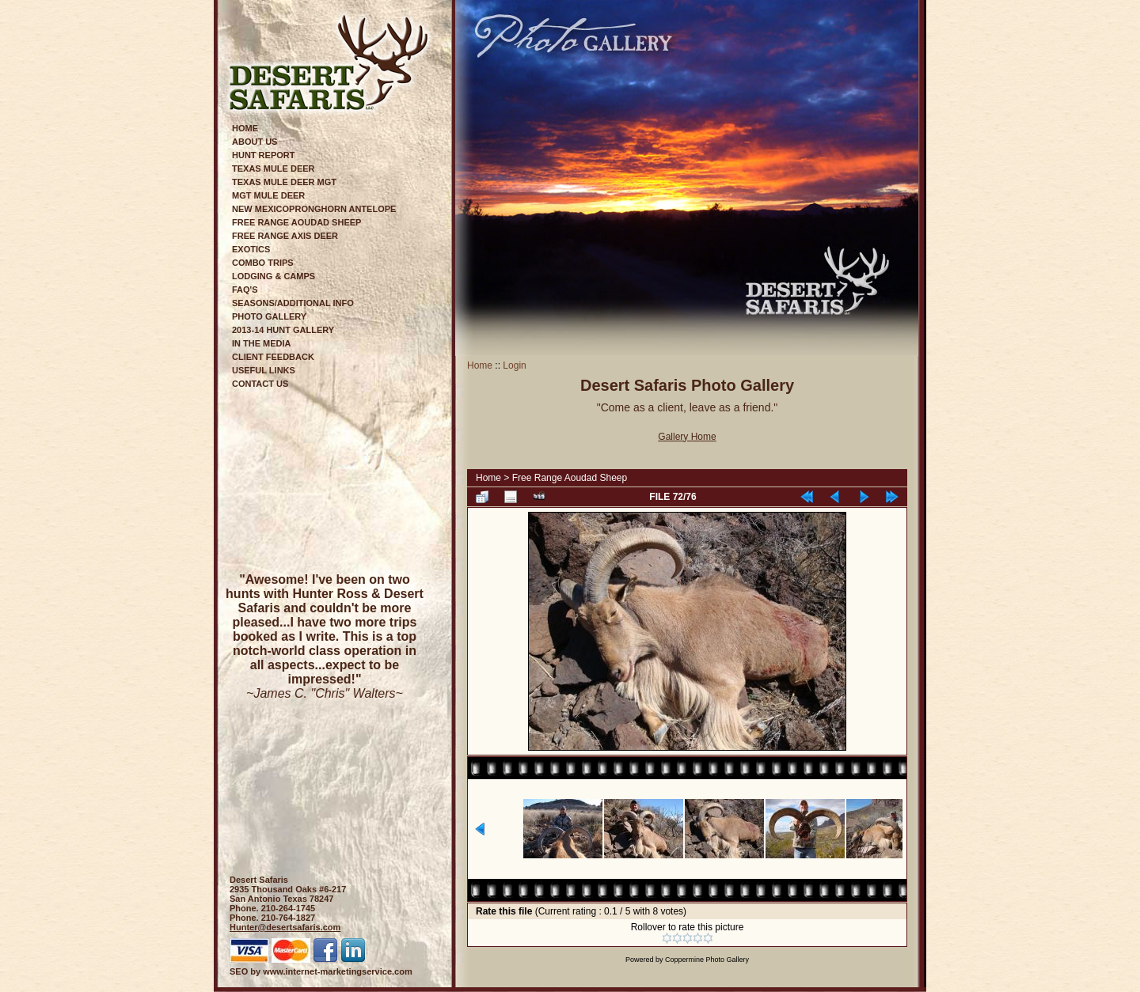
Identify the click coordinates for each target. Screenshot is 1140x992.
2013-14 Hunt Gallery (283, 330)
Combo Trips (263, 262)
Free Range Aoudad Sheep (296, 222)
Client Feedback (273, 357)
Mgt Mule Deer (268, 195)
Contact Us (260, 383)
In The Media (261, 343)
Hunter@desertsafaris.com (285, 927)
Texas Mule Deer (273, 168)
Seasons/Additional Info (293, 303)
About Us (254, 141)
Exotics (251, 249)
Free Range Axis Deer (285, 235)
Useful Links (263, 370)
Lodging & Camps (273, 276)
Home (245, 128)
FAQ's (245, 289)
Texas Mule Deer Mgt (284, 182)
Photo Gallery (269, 316)
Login (514, 365)
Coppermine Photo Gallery (707, 960)
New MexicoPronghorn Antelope (314, 209)
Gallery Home (687, 436)
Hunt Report (263, 155)
